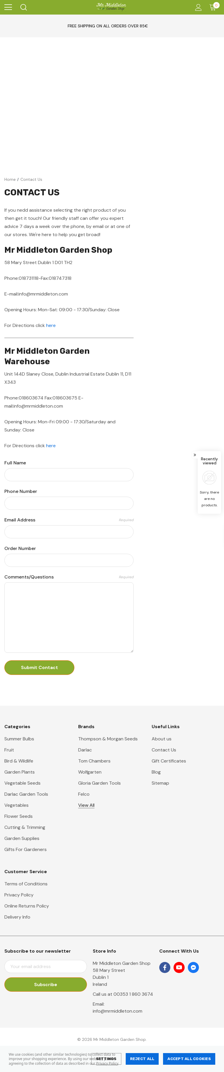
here (51, 325)
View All (86, 805)
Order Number (20, 548)
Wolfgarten (90, 772)
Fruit (9, 750)
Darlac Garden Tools (26, 794)
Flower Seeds (18, 816)
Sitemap (160, 783)
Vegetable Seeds (22, 783)
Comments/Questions (69, 577)
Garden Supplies (21, 838)
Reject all (142, 1059)
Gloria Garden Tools (99, 783)
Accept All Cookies (189, 1059)
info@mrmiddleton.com (117, 1011)
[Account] (197, 7)
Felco (84, 794)
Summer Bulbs (19, 739)
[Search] (23, 7)
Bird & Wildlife (18, 761)
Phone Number (20, 491)
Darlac (85, 750)
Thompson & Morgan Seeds (108, 739)
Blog (156, 772)
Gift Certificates (169, 761)
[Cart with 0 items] (214, 7)
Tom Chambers (94, 761)
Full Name (15, 463)
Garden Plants (19, 772)
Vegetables (16, 805)
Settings (106, 1059)
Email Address (69, 519)
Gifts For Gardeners (25, 849)
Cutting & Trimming (24, 827)
